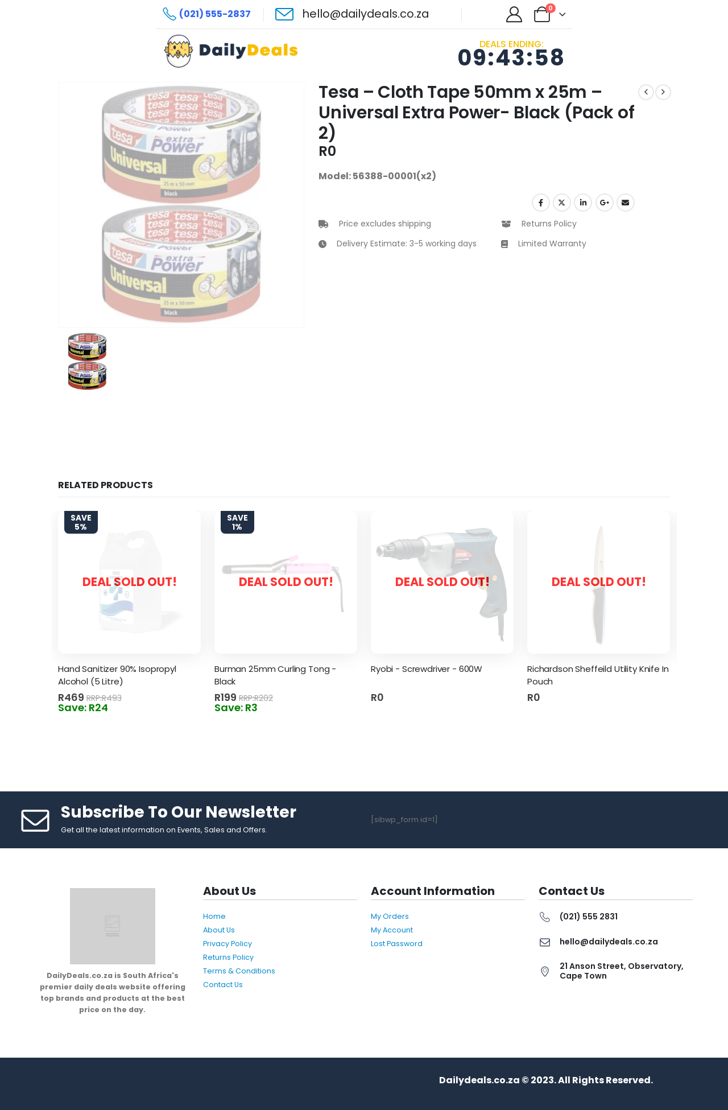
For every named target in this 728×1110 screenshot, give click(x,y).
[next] (663, 92)
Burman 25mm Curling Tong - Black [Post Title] (275, 675)
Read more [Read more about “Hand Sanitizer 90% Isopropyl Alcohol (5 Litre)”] (188, 702)
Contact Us (223, 984)
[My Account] (514, 14)
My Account (392, 930)
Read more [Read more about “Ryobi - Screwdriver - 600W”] (501, 702)
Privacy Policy (227, 943)
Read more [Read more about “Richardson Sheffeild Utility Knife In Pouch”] (658, 702)
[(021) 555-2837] (207, 14)
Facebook (541, 202)
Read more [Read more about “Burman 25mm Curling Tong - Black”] (345, 702)
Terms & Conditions (239, 971)
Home (214, 916)
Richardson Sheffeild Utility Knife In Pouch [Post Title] (597, 675)
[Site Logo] (234, 51)
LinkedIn (583, 202)
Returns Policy (228, 957)
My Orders (390, 916)
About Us (219, 930)
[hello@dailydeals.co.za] (352, 14)
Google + (604, 202)
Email (626, 202)
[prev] (646, 92)
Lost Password (397, 943)
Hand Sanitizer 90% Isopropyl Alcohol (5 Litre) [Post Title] (117, 675)
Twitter (562, 202)
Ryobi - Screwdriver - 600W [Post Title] (426, 669)
